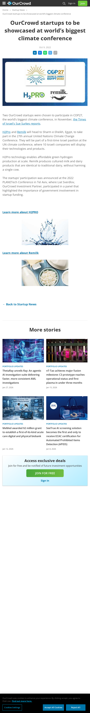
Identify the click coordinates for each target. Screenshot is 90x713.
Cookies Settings (12, 708)
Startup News (18, 10)
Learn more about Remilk (20, 253)
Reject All (75, 708)
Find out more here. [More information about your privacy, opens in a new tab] (22, 702)
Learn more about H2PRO (20, 212)
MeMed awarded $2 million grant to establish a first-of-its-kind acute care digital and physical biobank (23, 432)
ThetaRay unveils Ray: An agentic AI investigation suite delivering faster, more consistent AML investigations (21, 376)
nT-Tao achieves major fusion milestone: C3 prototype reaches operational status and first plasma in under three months (65, 376)
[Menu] (4, 3)
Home (5, 10)
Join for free (45, 473)
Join (83, 3)
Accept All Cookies (53, 708)
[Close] (85, 699)
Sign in (71, 3)
